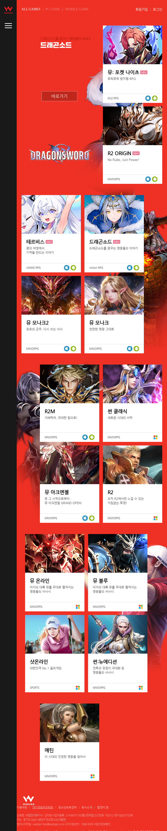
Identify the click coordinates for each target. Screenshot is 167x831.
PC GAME (52, 9)
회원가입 (142, 9)
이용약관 (22, 807)
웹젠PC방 (103, 807)
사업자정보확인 (102, 824)
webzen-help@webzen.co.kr (48, 824)
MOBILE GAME (77, 9)
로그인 (157, 9)
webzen (8, 10)
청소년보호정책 (67, 807)
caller (8, 25)
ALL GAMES (30, 9)
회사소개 (87, 807)
